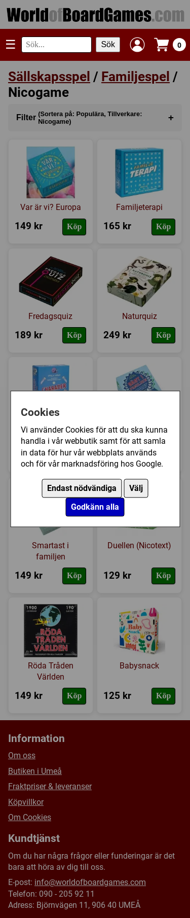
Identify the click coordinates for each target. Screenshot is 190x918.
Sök (108, 44)
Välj (136, 488)
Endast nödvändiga (82, 488)
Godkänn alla (95, 507)
